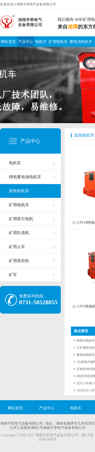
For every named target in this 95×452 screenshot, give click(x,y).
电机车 (41, 42)
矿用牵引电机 (21, 219)
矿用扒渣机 (19, 233)
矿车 (13, 274)
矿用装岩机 (19, 261)
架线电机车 (19, 191)
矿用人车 (17, 247)
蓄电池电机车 (81, 42)
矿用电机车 (58, 42)
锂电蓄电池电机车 (25, 177)
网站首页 (8, 42)
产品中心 (25, 42)
